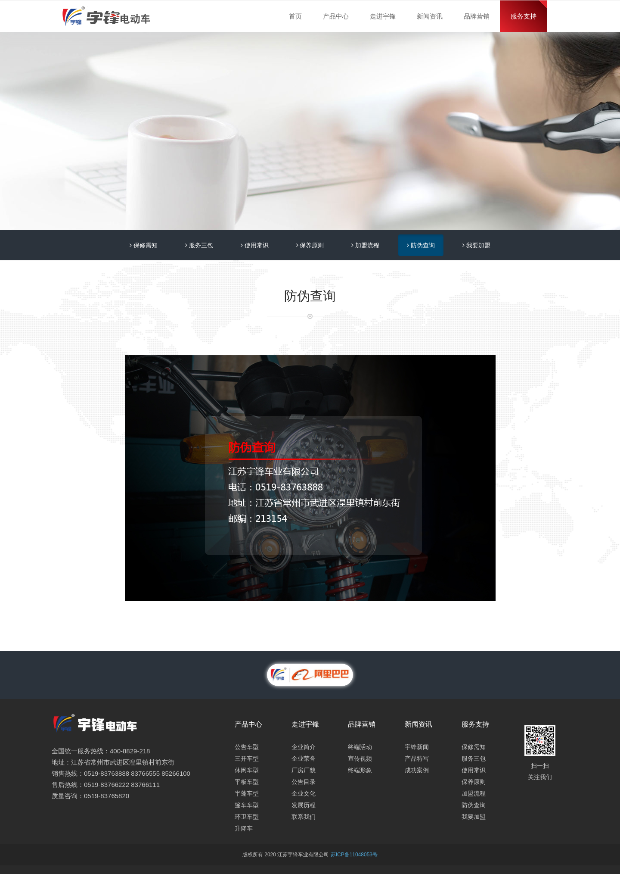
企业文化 (303, 793)
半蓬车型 (247, 793)
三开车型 (247, 758)
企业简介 (303, 746)
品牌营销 (477, 16)
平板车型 (247, 781)
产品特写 (417, 758)
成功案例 (417, 770)
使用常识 (255, 245)
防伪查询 (421, 245)
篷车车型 (247, 805)
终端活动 (360, 746)
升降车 (244, 828)
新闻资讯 (430, 16)
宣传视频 (360, 758)
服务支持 (523, 16)
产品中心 (336, 16)
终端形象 (360, 770)
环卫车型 (247, 816)
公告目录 (303, 781)
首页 (295, 16)
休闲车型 (247, 770)
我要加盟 (476, 245)
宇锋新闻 (417, 746)
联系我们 (303, 816)
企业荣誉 (303, 758)
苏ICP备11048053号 (354, 855)
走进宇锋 (383, 16)
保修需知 (144, 245)
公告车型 (247, 746)
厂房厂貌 (303, 770)
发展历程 (303, 805)
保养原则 (310, 245)
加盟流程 (365, 245)
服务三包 (199, 245)
